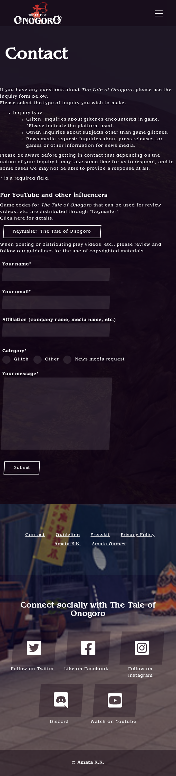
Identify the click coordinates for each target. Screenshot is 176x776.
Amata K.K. (67, 544)
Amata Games (109, 544)
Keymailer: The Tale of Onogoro (52, 231)
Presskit (100, 535)
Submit (22, 468)
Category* (14, 351)
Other (52, 359)
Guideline (68, 535)
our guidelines (35, 251)
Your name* (56, 271)
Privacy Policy (138, 535)
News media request (100, 359)
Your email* (56, 299)
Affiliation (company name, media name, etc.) (59, 327)
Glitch (21, 359)
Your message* (56, 411)
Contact (35, 535)
